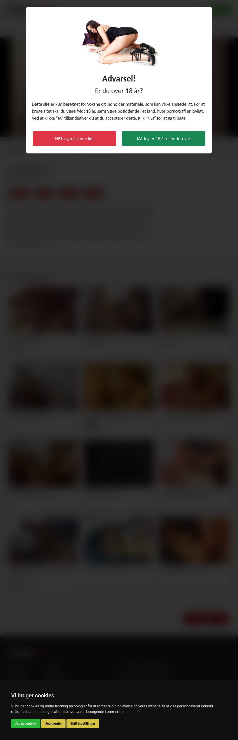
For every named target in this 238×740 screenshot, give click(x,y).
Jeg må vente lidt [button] (74, 138)
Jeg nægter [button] (53, 723)
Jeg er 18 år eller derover (163, 138)
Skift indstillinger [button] (82, 723)
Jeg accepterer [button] (26, 723)
